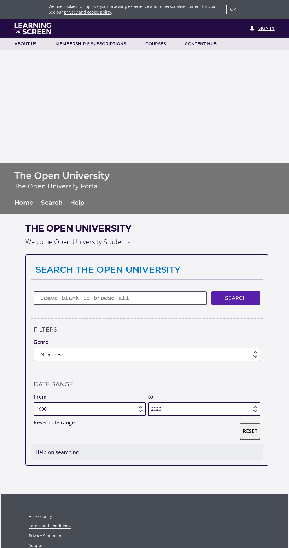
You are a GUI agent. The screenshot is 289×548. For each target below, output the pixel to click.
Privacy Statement (46, 535)
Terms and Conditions (50, 526)
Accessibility (40, 516)
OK (233, 9)
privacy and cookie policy (87, 12)
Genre (41, 341)
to (150, 396)
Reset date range (54, 422)
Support (36, 545)
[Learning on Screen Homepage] (33, 28)
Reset (250, 431)
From (40, 396)
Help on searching (57, 452)
